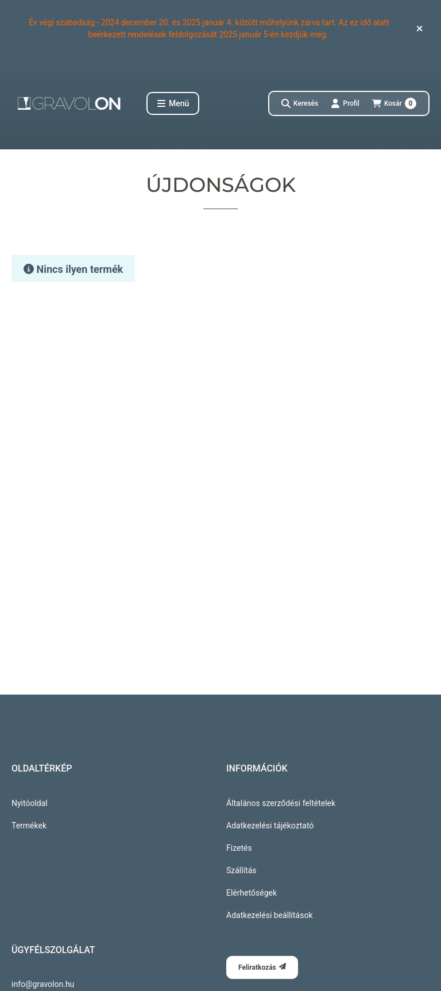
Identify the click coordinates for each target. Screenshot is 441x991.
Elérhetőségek (251, 892)
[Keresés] (300, 103)
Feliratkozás (262, 967)
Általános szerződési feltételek (280, 803)
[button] (172, 103)
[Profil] (345, 103)
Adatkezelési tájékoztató (270, 825)
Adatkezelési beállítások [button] (269, 915)
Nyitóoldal (29, 803)
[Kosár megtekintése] (394, 103)
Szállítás (241, 870)
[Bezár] (419, 28)
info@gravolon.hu (42, 984)
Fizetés (239, 848)
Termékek (29, 825)
